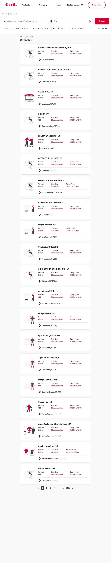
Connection (97, 5)
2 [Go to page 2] (46, 488)
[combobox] (70, 22)
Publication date (41, 28)
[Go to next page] (72, 488)
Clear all (102, 28)
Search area (22, 28)
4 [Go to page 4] (54, 488)
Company (45, 5)
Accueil (4, 14)
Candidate (27, 5)
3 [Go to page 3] (50, 488)
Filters (7, 28)
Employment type (76, 28)
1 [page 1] (42, 488)
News (59, 5)
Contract (58, 28)
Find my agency (75, 5)
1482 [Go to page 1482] (68, 488)
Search (102, 21)
